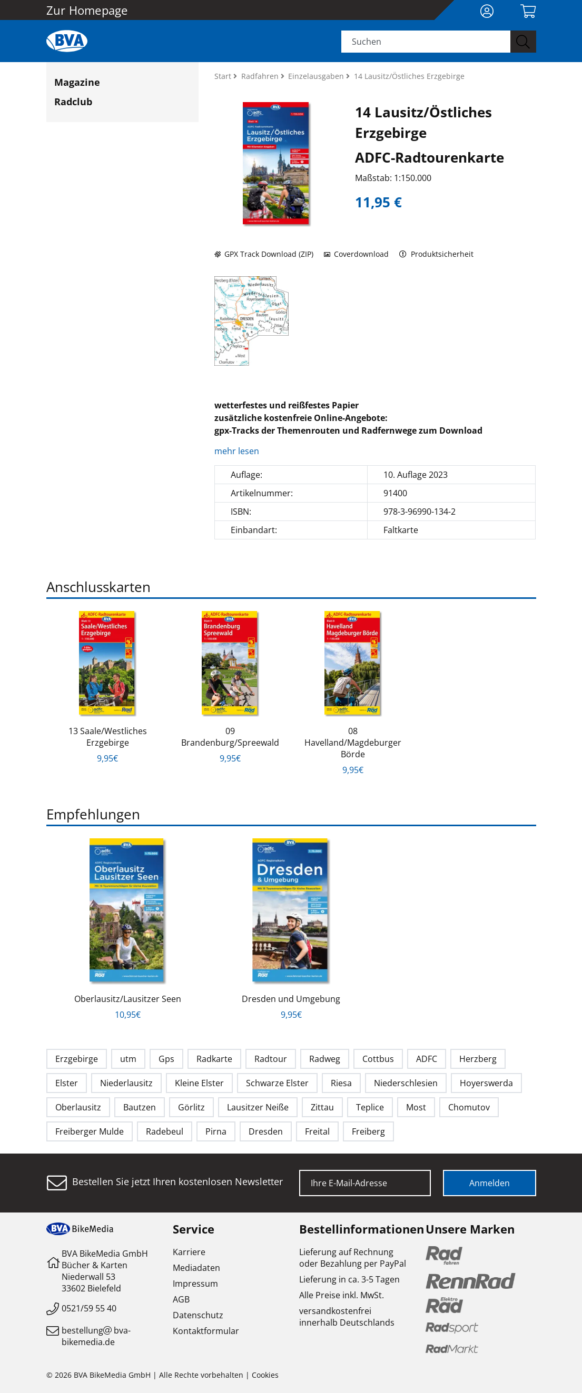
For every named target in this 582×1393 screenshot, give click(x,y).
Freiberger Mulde (89, 1131)
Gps (166, 1059)
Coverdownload (356, 254)
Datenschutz (198, 1315)
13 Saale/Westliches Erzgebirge (107, 736)
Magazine (77, 82)
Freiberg (368, 1131)
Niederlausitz (126, 1083)
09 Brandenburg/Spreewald (230, 736)
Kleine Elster (199, 1083)
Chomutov (469, 1107)
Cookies (265, 1375)
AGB (181, 1299)
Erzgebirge (76, 1059)
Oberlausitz (78, 1107)
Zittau (322, 1107)
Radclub (73, 101)
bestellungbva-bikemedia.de (96, 1336)
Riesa (341, 1083)
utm (128, 1059)
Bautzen (139, 1107)
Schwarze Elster (277, 1083)
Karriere (189, 1252)
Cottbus (378, 1059)
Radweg (324, 1059)
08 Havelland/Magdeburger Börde (352, 742)
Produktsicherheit (436, 254)
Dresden (266, 1131)
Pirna (215, 1131)
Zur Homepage (87, 10)
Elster (66, 1083)
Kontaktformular (206, 1331)
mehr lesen (237, 451)
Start (223, 76)
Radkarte (214, 1059)
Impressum (195, 1283)
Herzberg (478, 1059)
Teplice (370, 1107)
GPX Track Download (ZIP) (263, 254)
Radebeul (164, 1131)
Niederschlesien (406, 1083)
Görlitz (191, 1107)
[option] (107, 687)
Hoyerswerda (486, 1083)
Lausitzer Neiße (258, 1107)
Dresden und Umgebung (291, 999)
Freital (317, 1131)
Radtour (270, 1059)
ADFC (426, 1059)
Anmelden (489, 1183)
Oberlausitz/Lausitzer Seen (127, 999)
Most (416, 1107)
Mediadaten (196, 1268)
